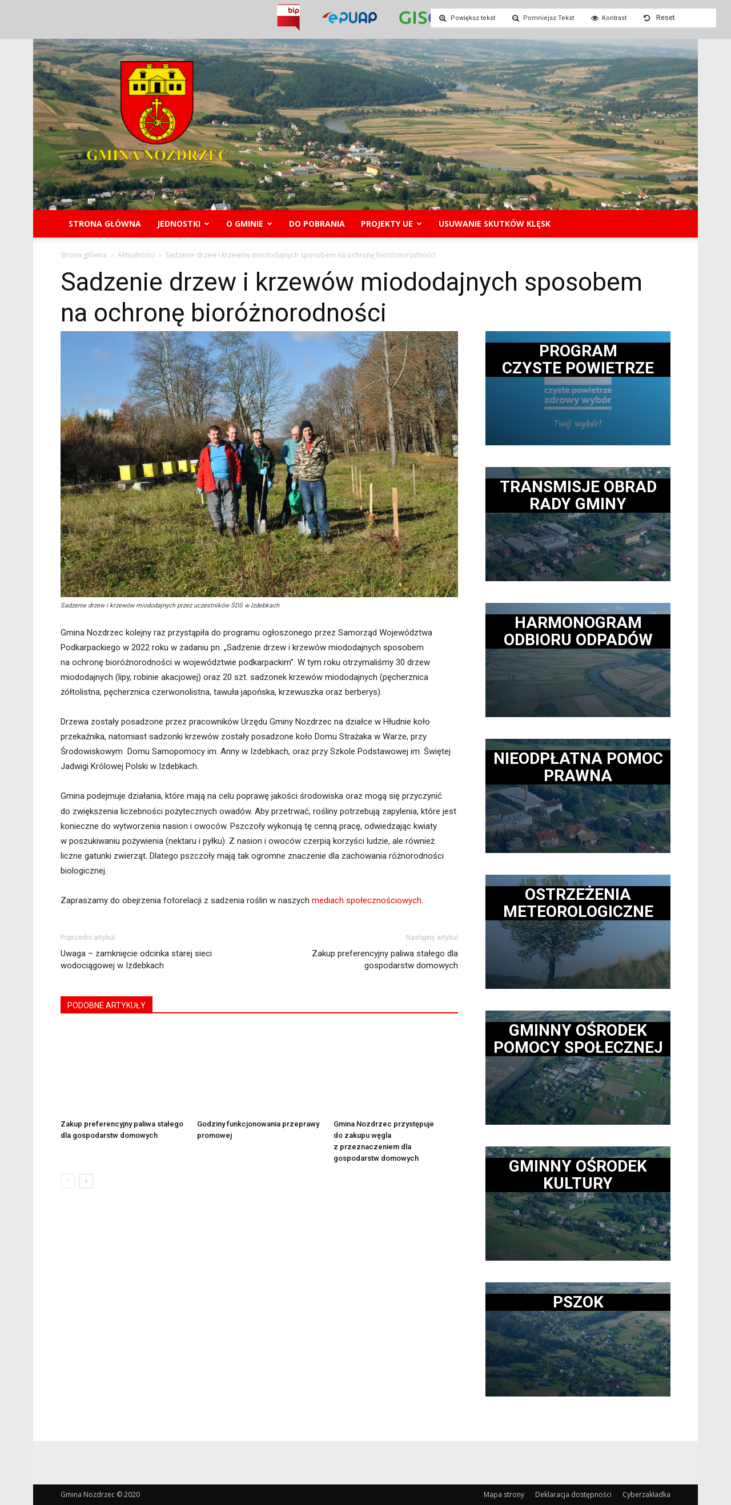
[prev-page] (68, 1181)
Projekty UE (391, 223)
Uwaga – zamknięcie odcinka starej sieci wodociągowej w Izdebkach (136, 959)
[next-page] (86, 1181)
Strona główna (105, 223)
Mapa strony (504, 1494)
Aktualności (136, 255)
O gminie (249, 223)
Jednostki (183, 223)
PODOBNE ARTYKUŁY (106, 1005)
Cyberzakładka (646, 1494)
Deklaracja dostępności (573, 1494)
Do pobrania (317, 223)
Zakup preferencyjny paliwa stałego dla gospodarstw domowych (385, 959)
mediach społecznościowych (366, 900)
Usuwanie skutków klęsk (495, 223)
